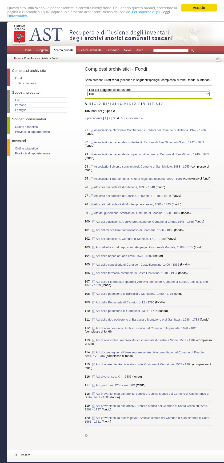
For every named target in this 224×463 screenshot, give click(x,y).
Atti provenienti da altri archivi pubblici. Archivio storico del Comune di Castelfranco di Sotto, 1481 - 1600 (147, 395)
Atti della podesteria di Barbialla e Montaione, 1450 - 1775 (135, 293)
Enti (17, 100)
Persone (20, 105)
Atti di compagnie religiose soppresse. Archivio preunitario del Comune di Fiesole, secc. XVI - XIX (144, 353)
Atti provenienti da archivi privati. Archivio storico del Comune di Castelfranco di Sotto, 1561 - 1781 (147, 419)
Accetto (199, 7)
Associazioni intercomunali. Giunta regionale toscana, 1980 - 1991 (138, 178)
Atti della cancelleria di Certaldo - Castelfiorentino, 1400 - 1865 (138, 264)
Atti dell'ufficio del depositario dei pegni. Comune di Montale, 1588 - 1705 (145, 247)
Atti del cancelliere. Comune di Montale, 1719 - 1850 (131, 238)
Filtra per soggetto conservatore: (109, 90)
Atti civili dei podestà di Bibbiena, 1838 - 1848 (125, 187)
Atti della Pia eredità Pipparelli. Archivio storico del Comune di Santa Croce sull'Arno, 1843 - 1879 (147, 283)
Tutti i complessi (25, 83)
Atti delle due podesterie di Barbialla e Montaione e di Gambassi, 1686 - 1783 (148, 319)
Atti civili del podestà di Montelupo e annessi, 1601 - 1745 (133, 204)
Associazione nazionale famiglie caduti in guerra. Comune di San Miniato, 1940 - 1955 (151, 154)
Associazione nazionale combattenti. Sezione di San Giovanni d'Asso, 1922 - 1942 (149, 142)
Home (28, 50)
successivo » (134, 118)
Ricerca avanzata (90, 50)
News (128, 50)
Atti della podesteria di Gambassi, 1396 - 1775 (127, 311)
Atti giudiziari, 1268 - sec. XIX (116, 385)
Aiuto (139, 50)
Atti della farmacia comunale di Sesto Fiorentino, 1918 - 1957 (137, 273)
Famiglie (20, 110)
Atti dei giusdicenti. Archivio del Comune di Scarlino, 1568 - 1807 (137, 212)
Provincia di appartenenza (32, 132)
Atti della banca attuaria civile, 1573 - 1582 (124, 255)
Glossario (112, 50)
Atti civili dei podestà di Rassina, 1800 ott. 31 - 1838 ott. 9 (133, 195)
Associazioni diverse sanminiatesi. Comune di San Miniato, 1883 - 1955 (142, 166)
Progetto (42, 50)
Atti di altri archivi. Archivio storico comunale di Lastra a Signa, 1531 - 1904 (146, 340)
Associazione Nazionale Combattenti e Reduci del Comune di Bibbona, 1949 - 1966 (150, 130)
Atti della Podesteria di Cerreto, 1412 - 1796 (125, 302)
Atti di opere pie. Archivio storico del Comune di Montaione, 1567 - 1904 (144, 364)
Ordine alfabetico (26, 127)
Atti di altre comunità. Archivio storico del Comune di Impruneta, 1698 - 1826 (146, 328)
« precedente (94, 118)
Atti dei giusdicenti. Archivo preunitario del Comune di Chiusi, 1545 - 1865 (145, 221)
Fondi (19, 78)
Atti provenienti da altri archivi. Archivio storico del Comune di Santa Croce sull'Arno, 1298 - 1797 (146, 407)
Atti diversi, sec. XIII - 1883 (114, 376)
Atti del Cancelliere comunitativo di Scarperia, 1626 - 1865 (135, 230)
